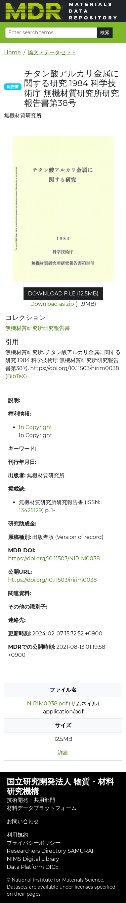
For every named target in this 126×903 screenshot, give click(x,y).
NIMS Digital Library (33, 859)
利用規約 (17, 835)
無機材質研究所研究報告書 (37, 328)
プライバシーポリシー (33, 843)
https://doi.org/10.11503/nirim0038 (52, 580)
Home (12, 52)
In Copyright (35, 427)
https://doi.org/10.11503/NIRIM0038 (54, 558)
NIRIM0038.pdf (47, 703)
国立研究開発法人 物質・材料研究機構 (60, 786)
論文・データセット (52, 52)
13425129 (30, 510)
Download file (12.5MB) (63, 293)
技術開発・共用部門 (31, 800)
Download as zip (52, 304)
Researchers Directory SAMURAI (50, 851)
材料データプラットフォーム (42, 808)
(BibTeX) (16, 376)
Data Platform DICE (33, 867)
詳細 (63, 753)
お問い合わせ (23, 821)
